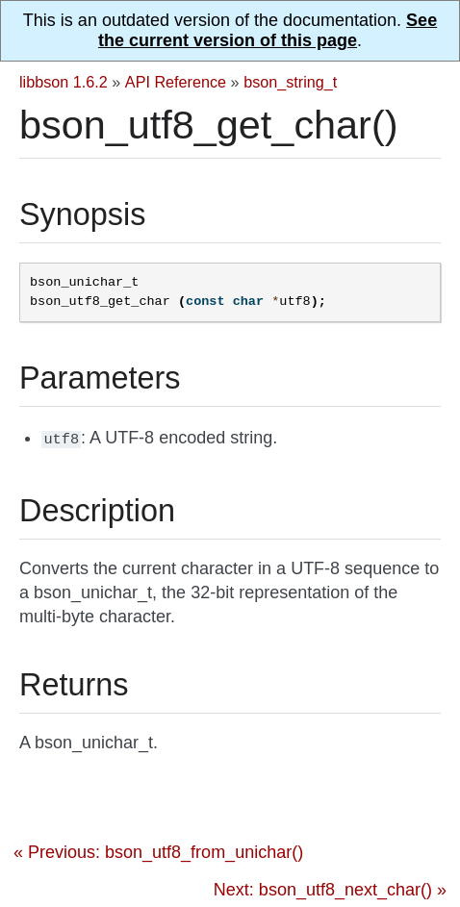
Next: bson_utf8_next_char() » (330, 887)
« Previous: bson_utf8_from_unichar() (158, 850)
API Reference (175, 81)
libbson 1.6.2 (63, 81)
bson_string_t (290, 81)
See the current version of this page (267, 30)
